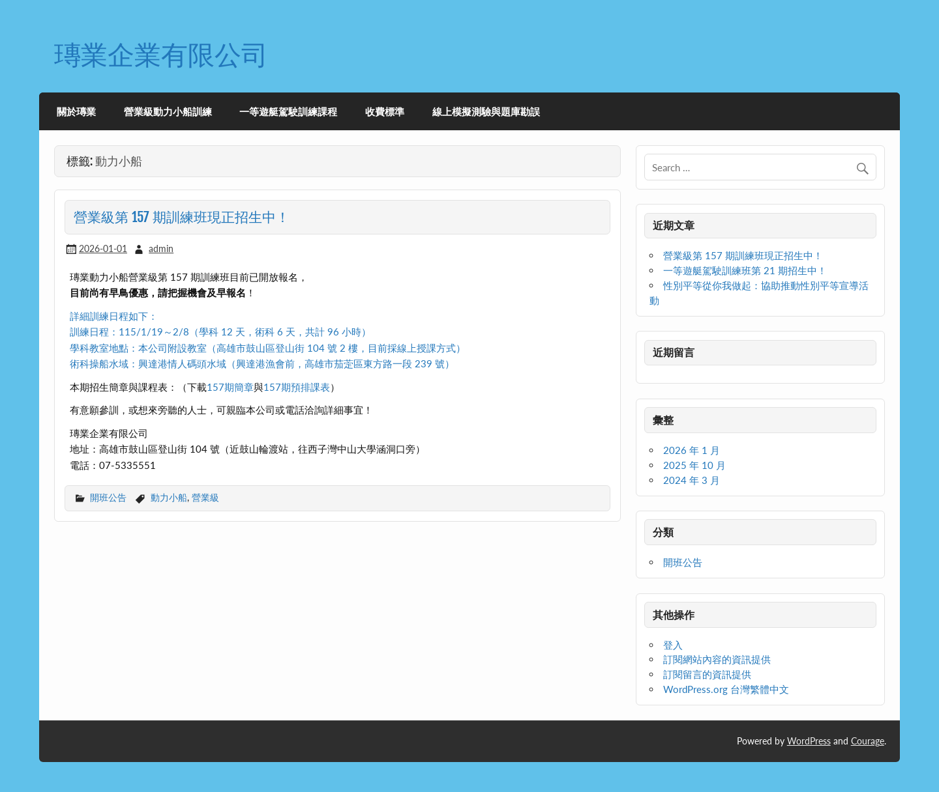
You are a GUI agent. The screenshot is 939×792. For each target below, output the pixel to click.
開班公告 (108, 497)
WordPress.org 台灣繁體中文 (726, 689)
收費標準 (384, 111)
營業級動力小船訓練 (168, 111)
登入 (673, 645)
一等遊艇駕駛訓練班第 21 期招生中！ (745, 270)
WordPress (809, 740)
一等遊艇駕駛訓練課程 (288, 111)
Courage (867, 740)
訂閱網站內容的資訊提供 (717, 659)
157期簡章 (230, 387)
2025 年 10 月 (694, 465)
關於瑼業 (76, 111)
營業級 (205, 497)
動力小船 (169, 497)
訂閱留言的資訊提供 (707, 674)
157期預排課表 (296, 387)
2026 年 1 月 (691, 450)
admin (161, 248)
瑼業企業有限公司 (161, 54)
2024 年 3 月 (691, 480)
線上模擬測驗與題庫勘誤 (486, 111)
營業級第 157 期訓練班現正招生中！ (182, 216)
